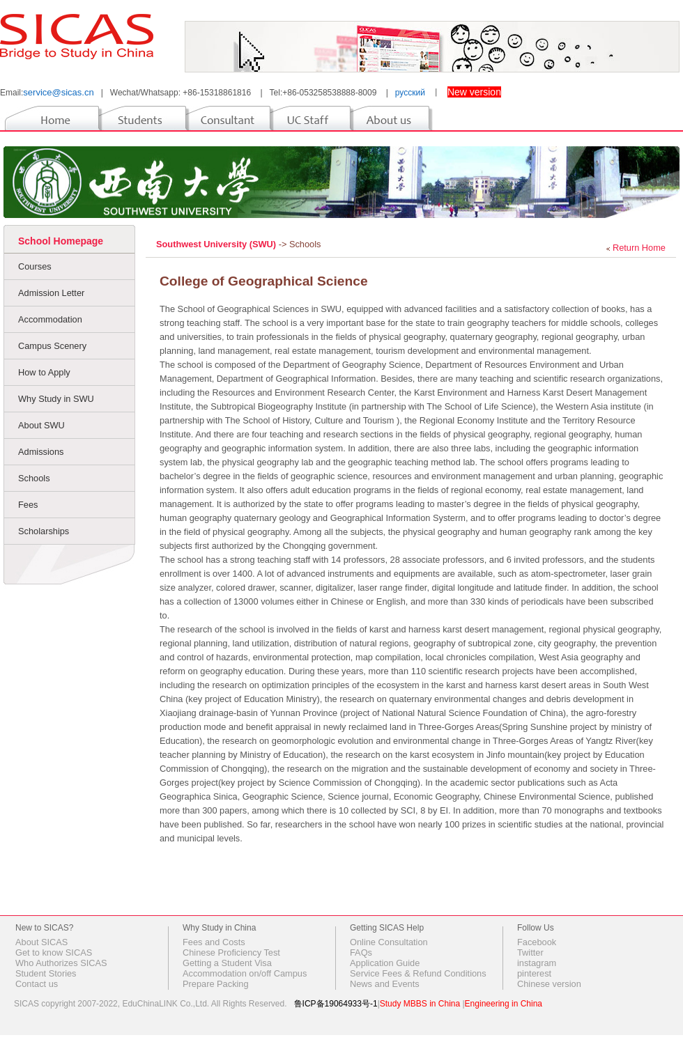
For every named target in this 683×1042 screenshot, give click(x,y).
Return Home (639, 247)
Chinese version (549, 984)
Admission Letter (51, 293)
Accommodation (50, 319)
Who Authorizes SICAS (61, 963)
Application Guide (385, 963)
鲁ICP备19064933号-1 (336, 1004)
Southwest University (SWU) (217, 244)
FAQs (361, 952)
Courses (35, 266)
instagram (536, 963)
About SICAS (41, 942)
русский (410, 93)
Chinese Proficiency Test (231, 952)
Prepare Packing (216, 984)
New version (474, 92)
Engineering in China (503, 1004)
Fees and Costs (214, 942)
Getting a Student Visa (227, 963)
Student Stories (46, 973)
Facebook (536, 942)
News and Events (385, 984)
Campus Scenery (52, 346)
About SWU (41, 425)
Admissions (40, 451)
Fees (28, 504)
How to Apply (44, 372)
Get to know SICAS (53, 952)
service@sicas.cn (58, 92)
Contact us (36, 984)
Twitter (530, 952)
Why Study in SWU (56, 399)
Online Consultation (389, 942)
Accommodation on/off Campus (245, 973)
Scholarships (43, 531)
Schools (34, 478)
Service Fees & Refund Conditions (418, 973)
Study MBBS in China (420, 1004)
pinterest (534, 973)
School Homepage (60, 241)
